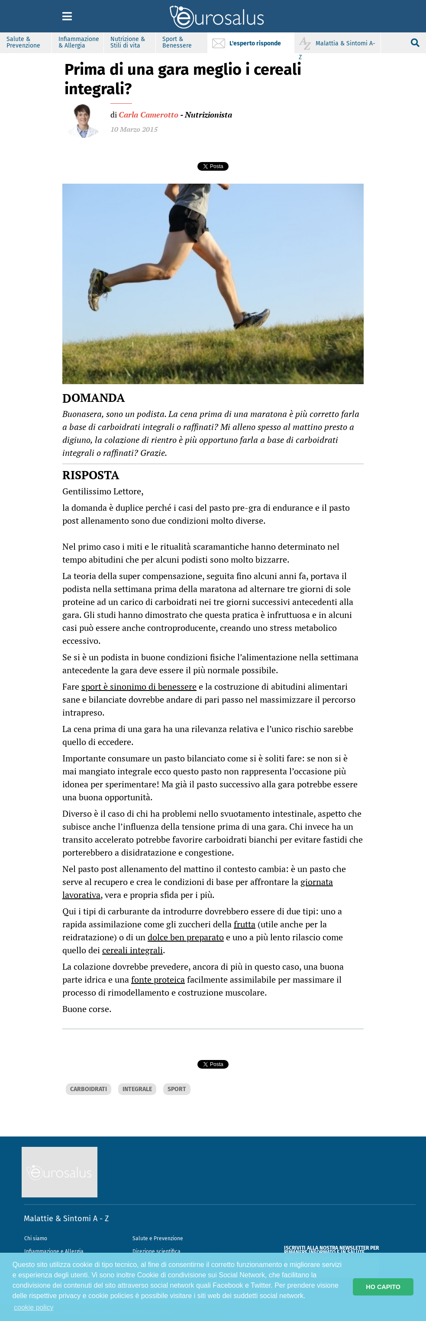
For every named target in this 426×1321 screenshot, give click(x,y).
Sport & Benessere (177, 42)
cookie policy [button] (34, 1307)
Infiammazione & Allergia (78, 42)
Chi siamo (35, 1238)
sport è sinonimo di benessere (139, 686)
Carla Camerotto (148, 114)
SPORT (177, 1089)
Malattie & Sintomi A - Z (66, 1218)
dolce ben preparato (186, 937)
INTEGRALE (137, 1089)
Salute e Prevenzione (157, 1238)
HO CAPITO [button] (383, 1286)
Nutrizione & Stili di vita (127, 42)
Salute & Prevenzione (23, 42)
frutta (244, 924)
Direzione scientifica (156, 1251)
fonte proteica (158, 979)
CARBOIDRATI (88, 1089)
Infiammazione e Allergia (54, 1251)
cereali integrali (132, 950)
